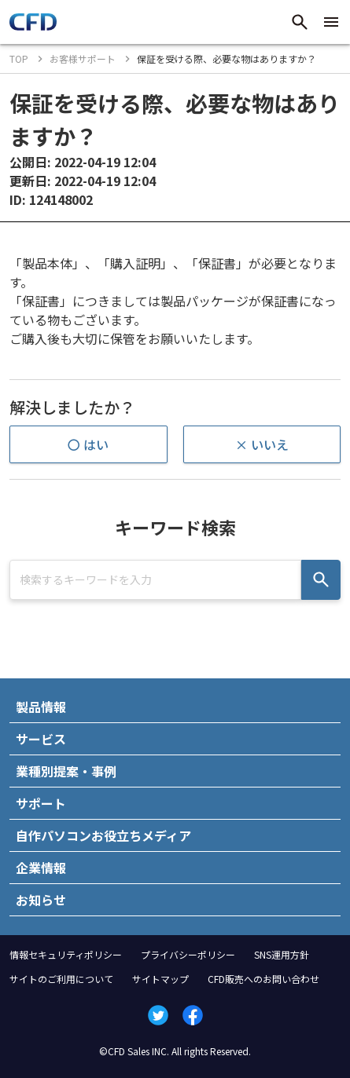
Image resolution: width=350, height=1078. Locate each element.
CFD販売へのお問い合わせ (263, 978)
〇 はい (88, 444)
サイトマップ (160, 978)
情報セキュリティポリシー (65, 954)
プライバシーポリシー (188, 954)
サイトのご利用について (61, 978)
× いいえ (262, 444)
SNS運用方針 (281, 954)
